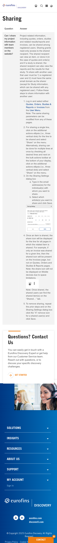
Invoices (41, 107)
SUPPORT (13, 469)
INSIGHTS (13, 438)
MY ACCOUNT (15, 480)
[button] (54, 535)
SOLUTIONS (14, 428)
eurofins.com (35, 518)
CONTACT (45, 539)
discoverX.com (36, 522)
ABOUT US (13, 459)
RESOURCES (14, 449)
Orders (37, 104)
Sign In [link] (10, 486)
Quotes (29, 104)
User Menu (35, 110)
